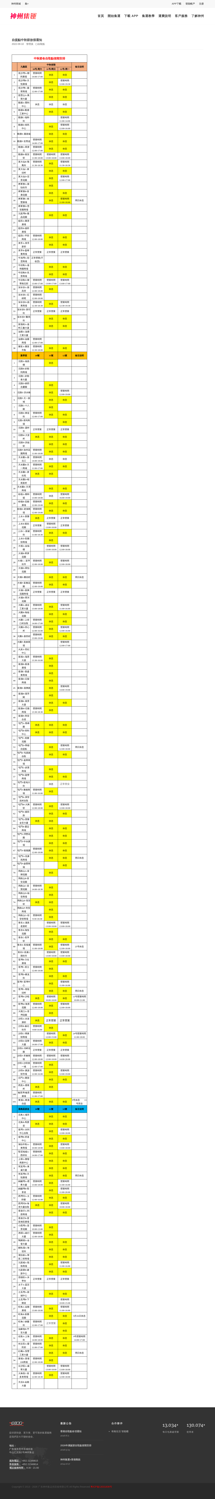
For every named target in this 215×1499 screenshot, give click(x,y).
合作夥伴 (117, 1423)
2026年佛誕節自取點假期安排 (75, 1445)
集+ (27, 3)
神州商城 (16, 3)
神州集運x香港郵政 (70, 1459)
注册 (201, 3)
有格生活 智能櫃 (119, 1431)
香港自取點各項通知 (70, 1431)
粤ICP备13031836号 (101, 1486)
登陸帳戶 (190, 3)
